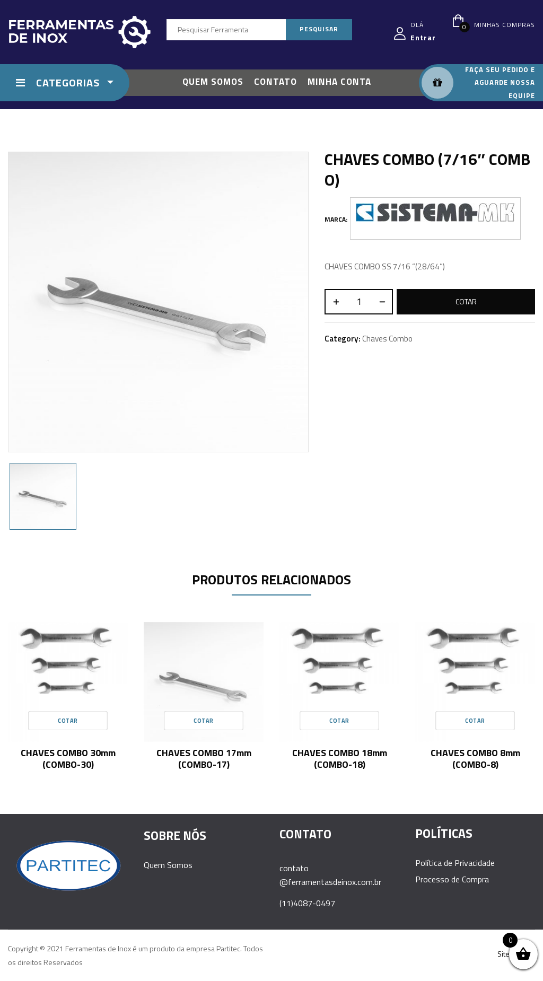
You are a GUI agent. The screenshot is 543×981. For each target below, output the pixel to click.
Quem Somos (168, 865)
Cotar (466, 301)
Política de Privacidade (455, 862)
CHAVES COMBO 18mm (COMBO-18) (339, 759)
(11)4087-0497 (307, 903)
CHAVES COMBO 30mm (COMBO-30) (68, 759)
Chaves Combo (387, 338)
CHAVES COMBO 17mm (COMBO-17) (203, 759)
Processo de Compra (452, 879)
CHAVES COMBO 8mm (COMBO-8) (475, 759)
